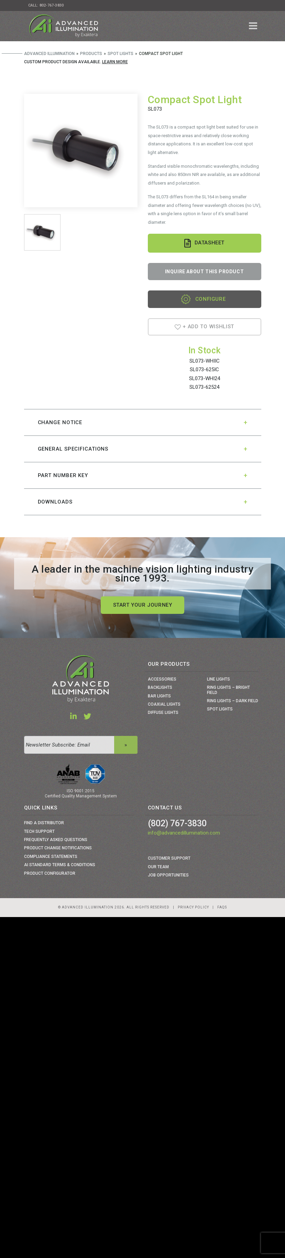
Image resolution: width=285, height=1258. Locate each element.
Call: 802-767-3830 (46, 5)
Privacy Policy (193, 907)
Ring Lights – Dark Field (232, 700)
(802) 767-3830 (177, 823)
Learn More (115, 61)
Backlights (160, 687)
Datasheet (204, 243)
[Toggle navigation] (253, 26)
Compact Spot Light (195, 99)
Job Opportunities (168, 875)
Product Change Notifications (58, 848)
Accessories (162, 679)
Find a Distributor (44, 822)
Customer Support (169, 858)
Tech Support (39, 831)
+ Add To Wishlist (204, 326)
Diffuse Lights (163, 712)
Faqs (222, 907)
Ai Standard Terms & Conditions (59, 864)
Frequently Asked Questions (55, 839)
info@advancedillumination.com (184, 833)
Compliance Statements (50, 856)
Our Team (158, 866)
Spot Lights (220, 709)
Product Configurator (49, 873)
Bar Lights (159, 696)
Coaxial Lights (164, 704)
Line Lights (218, 679)
